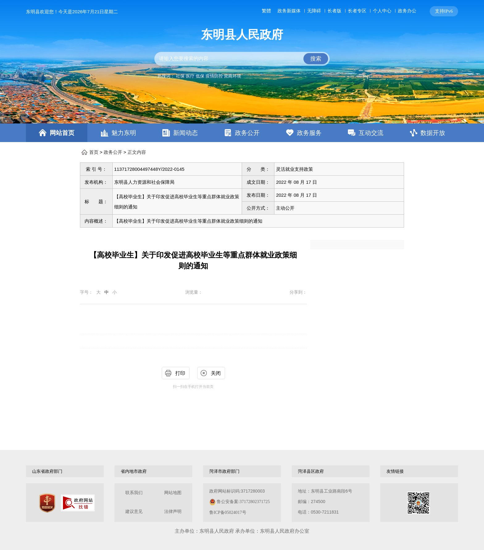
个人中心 (382, 10)
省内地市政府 (134, 471)
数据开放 (432, 132)
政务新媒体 (289, 10)
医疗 (190, 75)
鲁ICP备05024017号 (227, 512)
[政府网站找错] (78, 502)
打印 (180, 373)
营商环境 (232, 75)
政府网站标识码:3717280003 (239, 502)
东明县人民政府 (242, 34)
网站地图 (173, 492)
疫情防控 (214, 75)
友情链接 (395, 471)
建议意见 (134, 511)
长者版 (334, 10)
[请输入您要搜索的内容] (242, 59)
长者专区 (357, 10)
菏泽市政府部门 (224, 471)
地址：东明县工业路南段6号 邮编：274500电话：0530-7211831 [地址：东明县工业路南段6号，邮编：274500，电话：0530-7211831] (325, 501)
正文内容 (136, 152)
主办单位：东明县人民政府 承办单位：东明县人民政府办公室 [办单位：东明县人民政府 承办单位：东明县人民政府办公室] (242, 531)
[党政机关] (47, 503)
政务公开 (247, 132)
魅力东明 (123, 132)
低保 (200, 75)
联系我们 (134, 492)
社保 (180, 75)
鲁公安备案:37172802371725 (243, 501)
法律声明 (173, 511)
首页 (93, 152)
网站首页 (62, 132)
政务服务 (309, 132)
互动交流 (371, 132)
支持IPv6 (444, 11)
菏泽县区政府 (311, 471)
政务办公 (407, 10)
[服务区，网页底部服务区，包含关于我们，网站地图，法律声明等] (242, 502)
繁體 (266, 10)
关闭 (216, 373)
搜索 (315, 59)
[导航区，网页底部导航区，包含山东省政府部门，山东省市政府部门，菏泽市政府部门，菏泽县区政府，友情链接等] (242, 471)
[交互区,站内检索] (242, 59)
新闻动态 (185, 132)
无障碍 (314, 10)
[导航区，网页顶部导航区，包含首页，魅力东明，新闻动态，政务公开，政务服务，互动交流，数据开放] (242, 133)
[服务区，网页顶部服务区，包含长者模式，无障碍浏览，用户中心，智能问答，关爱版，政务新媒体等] (358, 11)
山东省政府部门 (47, 471)
